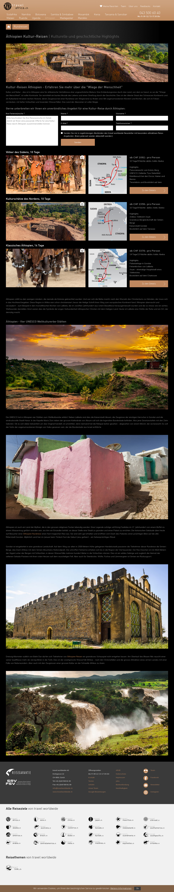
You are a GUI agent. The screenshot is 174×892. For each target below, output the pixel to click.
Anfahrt (91, 785)
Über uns (133, 6)
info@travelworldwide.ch (63, 788)
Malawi (10, 18)
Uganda (36, 18)
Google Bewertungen (97, 792)
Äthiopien (50, 18)
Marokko (82, 18)
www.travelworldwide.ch (62, 792)
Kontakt (156, 6)
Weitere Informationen (121, 888)
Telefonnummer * (124, 123)
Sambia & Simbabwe (62, 14)
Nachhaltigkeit (121, 788)
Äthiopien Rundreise (32, 534)
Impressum (120, 777)
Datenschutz (121, 774)
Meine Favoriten (110, 6)
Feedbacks (145, 6)
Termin (91, 781)
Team (123, 6)
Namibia (26, 14)
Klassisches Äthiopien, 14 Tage (25, 245)
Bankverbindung (122, 785)
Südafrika (12, 14)
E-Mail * (64, 123)
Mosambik (83, 14)
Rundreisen (20, 26)
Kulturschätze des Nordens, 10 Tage (28, 199)
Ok (137, 888)
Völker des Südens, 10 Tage (23, 152)
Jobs (118, 781)
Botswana (40, 14)
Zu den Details (154, 190)
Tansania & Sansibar (116, 14)
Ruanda (23, 18)
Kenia (97, 14)
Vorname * (121, 113)
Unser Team (93, 788)
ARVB (118, 770)
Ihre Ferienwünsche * (15, 113)
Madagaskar (66, 18)
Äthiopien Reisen (74, 656)
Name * (64, 113)
